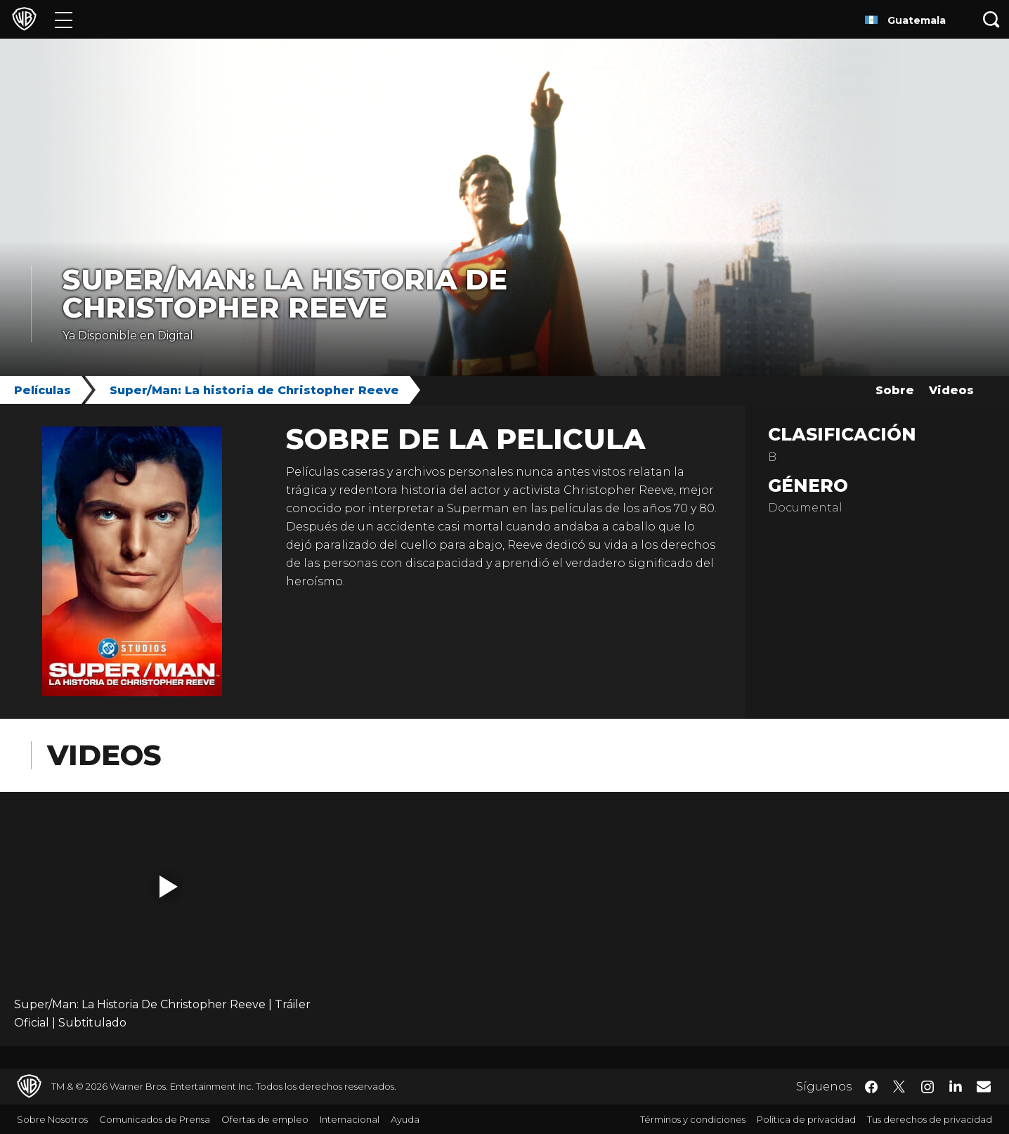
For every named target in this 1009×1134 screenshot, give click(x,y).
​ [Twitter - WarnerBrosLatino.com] (899, 1087)
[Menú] (63, 19)
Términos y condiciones (693, 1119)
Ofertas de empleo (264, 1119)
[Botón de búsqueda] (991, 19)
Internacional (349, 1119)
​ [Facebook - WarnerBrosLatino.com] (871, 1087)
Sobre (894, 390)
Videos (951, 390)
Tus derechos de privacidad (929, 1119)
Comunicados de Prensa (154, 1119)
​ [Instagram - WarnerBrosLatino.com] (927, 1087)
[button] (169, 886)
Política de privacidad (806, 1119)
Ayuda (405, 1119)
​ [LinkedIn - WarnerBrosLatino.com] (955, 1085)
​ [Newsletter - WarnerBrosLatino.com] (983, 1086)
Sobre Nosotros (52, 1119)
